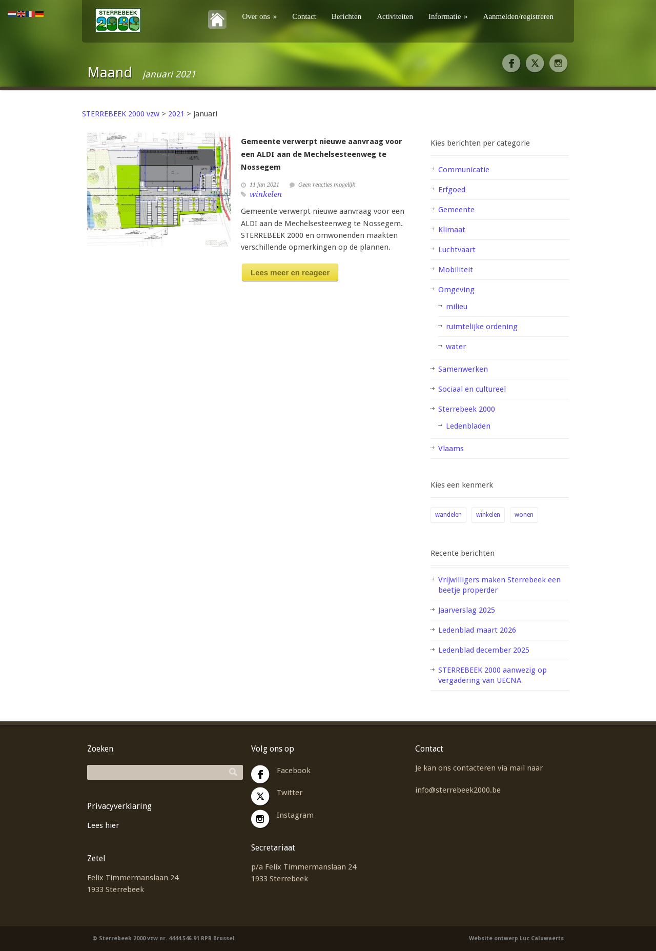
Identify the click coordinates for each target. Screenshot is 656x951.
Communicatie (463, 169)
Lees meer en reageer (290, 272)
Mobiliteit (455, 269)
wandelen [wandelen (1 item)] (448, 514)
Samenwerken (463, 369)
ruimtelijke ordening (482, 326)
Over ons (259, 16)
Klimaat (451, 229)
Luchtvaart (457, 249)
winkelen (266, 194)
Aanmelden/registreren (518, 16)
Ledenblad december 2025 (483, 650)
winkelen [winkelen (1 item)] (488, 514)
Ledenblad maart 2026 (477, 630)
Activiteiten (395, 16)
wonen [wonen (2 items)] (524, 514)
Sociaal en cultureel (472, 389)
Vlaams (451, 448)
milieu (456, 306)
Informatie (448, 16)
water (456, 346)
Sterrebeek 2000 (466, 409)
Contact (304, 16)
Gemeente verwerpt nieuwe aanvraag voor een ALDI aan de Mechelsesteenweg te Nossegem (321, 154)
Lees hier (103, 825)
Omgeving (456, 289)
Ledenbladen (468, 426)
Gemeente (456, 209)
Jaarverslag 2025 (466, 610)
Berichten (346, 16)
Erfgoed (451, 189)
